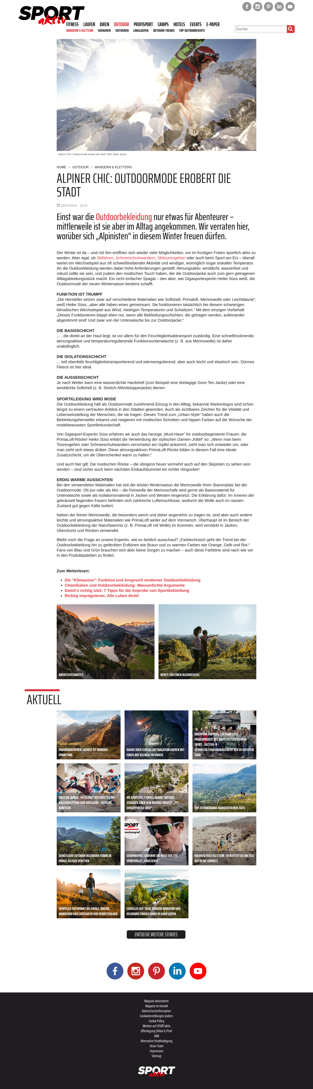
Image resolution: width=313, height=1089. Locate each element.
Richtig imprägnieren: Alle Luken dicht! (102, 595)
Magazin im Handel (156, 1006)
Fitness (72, 24)
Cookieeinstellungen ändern (156, 1016)
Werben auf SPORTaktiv (156, 1026)
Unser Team (156, 1046)
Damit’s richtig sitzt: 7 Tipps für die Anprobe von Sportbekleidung (127, 590)
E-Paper (213, 24)
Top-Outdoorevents (192, 30)
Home (61, 167)
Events (196, 24)
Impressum (156, 1051)
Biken (104, 24)
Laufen (89, 24)
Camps (163, 24)
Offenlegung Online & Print (156, 1031)
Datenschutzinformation (156, 1011)
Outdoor (121, 24)
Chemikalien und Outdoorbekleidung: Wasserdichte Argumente (125, 585)
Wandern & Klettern (79, 30)
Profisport (143, 24)
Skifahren (104, 30)
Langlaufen (141, 30)
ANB (156, 1036)
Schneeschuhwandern (135, 258)
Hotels (179, 24)
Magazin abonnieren (156, 1001)
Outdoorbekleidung (124, 216)
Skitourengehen (171, 258)
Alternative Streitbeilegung (156, 1041)
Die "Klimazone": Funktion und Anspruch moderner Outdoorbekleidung (132, 580)
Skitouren (122, 30)
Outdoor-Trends (163, 30)
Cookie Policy (156, 1021)
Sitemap (156, 1056)
